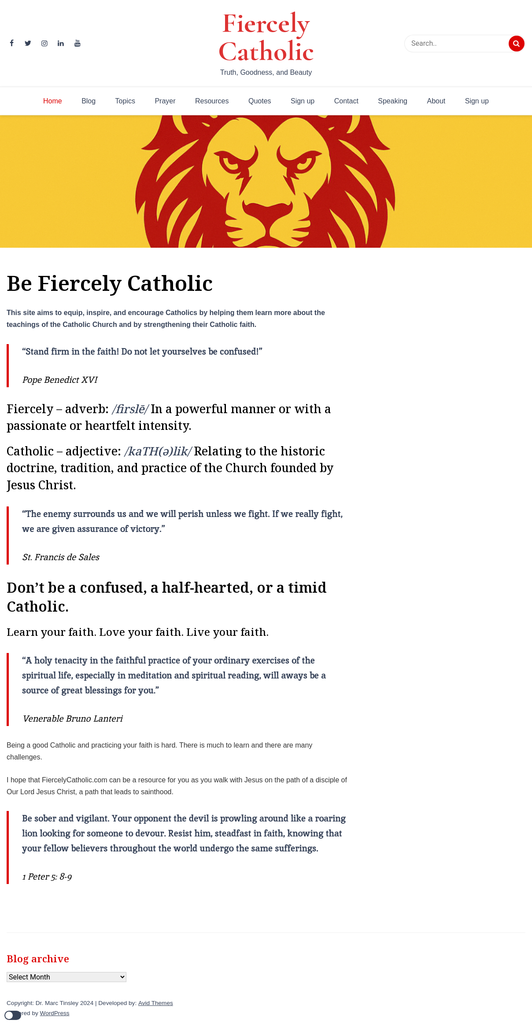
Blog (88, 101)
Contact (346, 101)
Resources (212, 101)
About (436, 101)
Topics (125, 101)
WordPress (55, 1013)
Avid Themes (155, 1003)
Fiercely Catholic (266, 37)
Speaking (392, 101)
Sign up (302, 101)
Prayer (165, 101)
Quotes (259, 101)
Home (52, 101)
